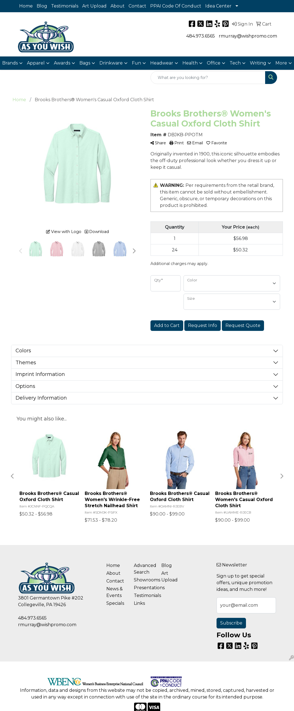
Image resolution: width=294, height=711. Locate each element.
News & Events (114, 592)
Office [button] (213, 63)
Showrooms (144, 580)
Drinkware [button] (111, 63)
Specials (115, 603)
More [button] (281, 63)
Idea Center (218, 6)
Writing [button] (258, 63)
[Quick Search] (207, 77)
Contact (137, 6)
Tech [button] (235, 63)
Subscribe (231, 623)
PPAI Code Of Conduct (175, 6)
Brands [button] (10, 63)
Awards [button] (62, 63)
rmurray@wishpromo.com (248, 36)
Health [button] (190, 63)
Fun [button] (136, 63)
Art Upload (94, 6)
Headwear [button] (161, 63)
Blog (42, 6)
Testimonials (64, 6)
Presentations (144, 587)
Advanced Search (144, 569)
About (117, 6)
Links (139, 603)
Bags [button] (84, 63)
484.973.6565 (200, 36)
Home (26, 6)
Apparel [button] (36, 63)
